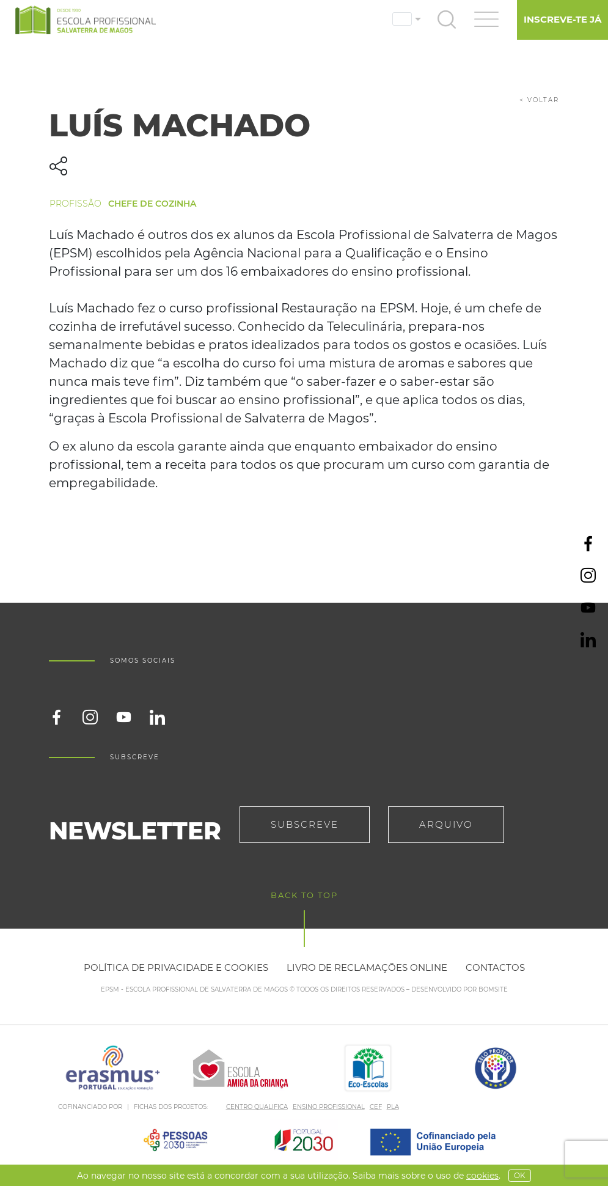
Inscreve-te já (562, 19)
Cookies (482, 1175)
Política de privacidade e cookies (176, 967)
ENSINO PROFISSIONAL (329, 1107)
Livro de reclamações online (367, 967)
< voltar (539, 100)
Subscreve (305, 824)
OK (520, 1175)
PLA (393, 1107)
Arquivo (446, 824)
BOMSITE (493, 989)
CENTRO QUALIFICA (257, 1107)
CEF (376, 1107)
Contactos (495, 967)
